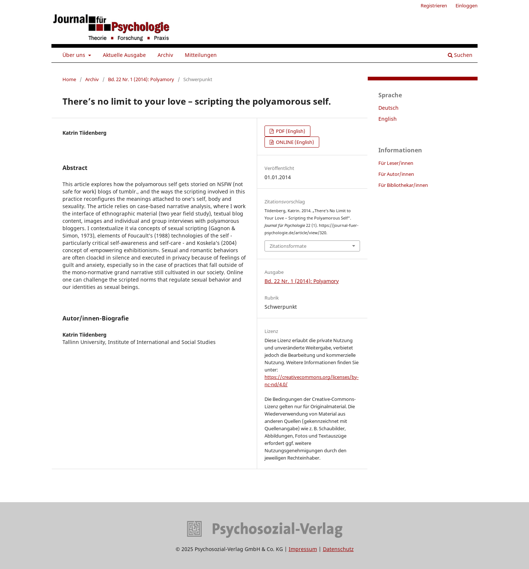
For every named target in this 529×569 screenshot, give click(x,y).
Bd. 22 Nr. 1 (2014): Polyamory (141, 79)
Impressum (303, 549)
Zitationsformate (288, 246)
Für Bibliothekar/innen (403, 185)
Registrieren (434, 5)
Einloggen (467, 5)
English (387, 118)
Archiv (165, 54)
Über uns (74, 54)
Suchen (460, 54)
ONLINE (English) (294, 142)
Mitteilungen (201, 54)
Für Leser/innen (395, 163)
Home (69, 79)
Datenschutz (338, 549)
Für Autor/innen (396, 174)
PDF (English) (290, 131)
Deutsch (388, 107)
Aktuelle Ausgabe (124, 54)
